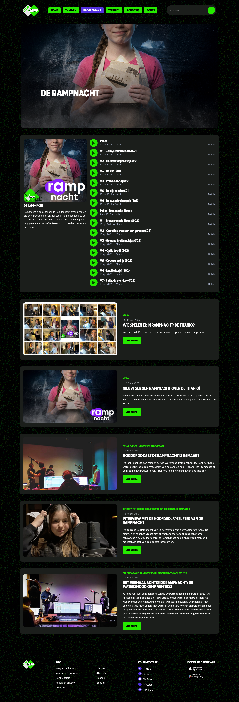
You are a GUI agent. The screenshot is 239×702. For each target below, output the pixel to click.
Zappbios (114, 10)
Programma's (92, 10)
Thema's (101, 672)
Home (54, 10)
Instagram (146, 673)
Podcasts (133, 10)
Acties (151, 10)
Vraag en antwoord (66, 667)
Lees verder (132, 341)
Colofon (60, 687)
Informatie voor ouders (68, 672)
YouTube (145, 679)
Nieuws (101, 667)
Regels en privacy (65, 682)
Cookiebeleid (63, 677)
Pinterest (145, 684)
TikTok (144, 668)
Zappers (101, 677)
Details (211, 144)
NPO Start (146, 689)
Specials (101, 682)
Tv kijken (70, 10)
